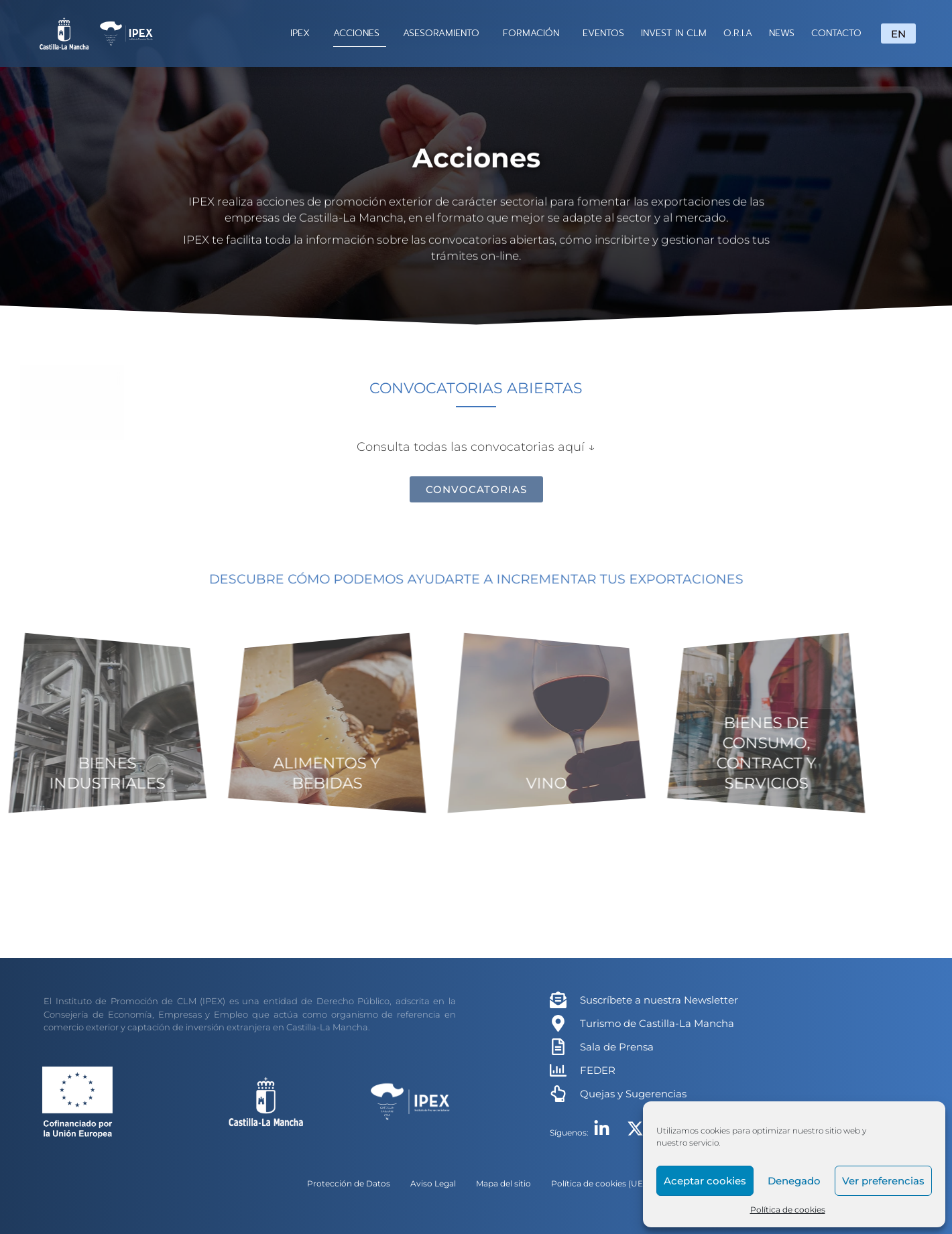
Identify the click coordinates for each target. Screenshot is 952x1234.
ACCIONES (359, 33)
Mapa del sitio (503, 1183)
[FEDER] (558, 1070)
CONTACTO (836, 33)
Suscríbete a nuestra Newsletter (659, 999)
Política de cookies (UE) (598, 1183)
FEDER (597, 1070)
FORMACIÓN (534, 33)
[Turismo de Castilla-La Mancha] (558, 1023)
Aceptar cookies (705, 1180)
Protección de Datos (348, 1183)
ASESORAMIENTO (444, 33)
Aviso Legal (433, 1183)
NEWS (781, 33)
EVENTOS (603, 33)
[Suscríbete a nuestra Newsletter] (558, 999)
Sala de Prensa (617, 1046)
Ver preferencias (883, 1180)
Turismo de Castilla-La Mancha (657, 1023)
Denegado (794, 1180)
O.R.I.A (737, 33)
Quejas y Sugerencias (633, 1093)
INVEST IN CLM (674, 33)
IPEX (303, 33)
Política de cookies (787, 1210)
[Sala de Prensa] (558, 1046)
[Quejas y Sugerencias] (558, 1093)
